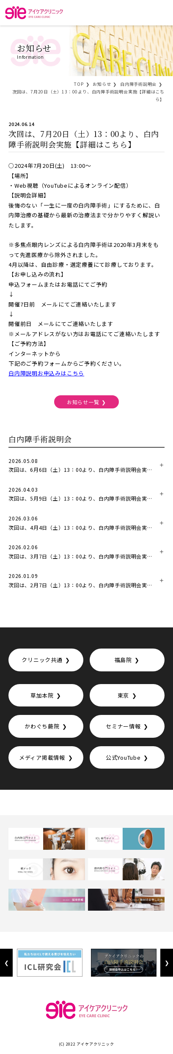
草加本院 (42, 695)
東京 (123, 695)
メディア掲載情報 (42, 757)
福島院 (123, 660)
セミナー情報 (123, 726)
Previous (6, 963)
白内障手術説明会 (138, 84)
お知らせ (102, 84)
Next (166, 963)
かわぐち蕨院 (42, 726)
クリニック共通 (42, 660)
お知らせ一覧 (83, 401)
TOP (78, 84)
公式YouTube (123, 757)
